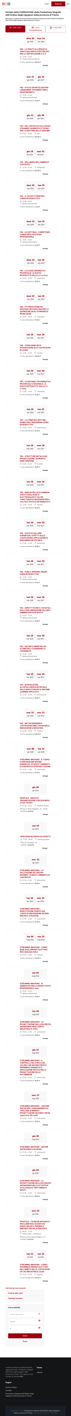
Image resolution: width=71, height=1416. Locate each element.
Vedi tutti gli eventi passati (15, 1288)
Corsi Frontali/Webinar (35, 29)
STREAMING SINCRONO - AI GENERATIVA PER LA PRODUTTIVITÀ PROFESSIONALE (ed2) (35, 985)
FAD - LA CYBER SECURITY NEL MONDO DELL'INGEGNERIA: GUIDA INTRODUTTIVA (34, 422)
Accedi (47, 4)
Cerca (25, 1336)
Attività (39, 1372)
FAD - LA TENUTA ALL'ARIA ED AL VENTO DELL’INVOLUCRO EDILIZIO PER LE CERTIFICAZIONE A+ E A (34, 51)
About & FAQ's (11, 1387)
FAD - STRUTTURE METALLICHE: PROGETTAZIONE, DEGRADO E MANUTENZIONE (34, 458)
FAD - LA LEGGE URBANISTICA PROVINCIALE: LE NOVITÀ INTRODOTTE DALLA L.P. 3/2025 (33, 273)
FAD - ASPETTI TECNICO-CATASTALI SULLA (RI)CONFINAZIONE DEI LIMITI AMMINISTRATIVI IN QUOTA (35, 610)
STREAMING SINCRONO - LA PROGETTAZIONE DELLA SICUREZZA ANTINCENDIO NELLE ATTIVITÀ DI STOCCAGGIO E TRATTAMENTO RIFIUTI (35, 1185)
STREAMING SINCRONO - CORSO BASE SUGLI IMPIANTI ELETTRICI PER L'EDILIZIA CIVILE (33, 949)
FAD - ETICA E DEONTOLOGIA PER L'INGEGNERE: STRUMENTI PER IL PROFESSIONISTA (34, 89)
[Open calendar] (39, 1321)
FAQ (21, 1376)
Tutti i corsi (15, 28)
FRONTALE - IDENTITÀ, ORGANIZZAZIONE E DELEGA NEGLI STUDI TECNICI (35, 800)
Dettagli (45, 65)
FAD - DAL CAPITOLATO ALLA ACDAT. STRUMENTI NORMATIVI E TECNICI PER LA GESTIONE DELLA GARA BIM (35, 128)
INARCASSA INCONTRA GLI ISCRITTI (35, 836)
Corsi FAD (56, 28)
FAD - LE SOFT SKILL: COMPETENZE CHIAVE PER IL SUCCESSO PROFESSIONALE (35, 234)
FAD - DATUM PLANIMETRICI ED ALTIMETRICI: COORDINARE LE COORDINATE (33, 648)
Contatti (8, 1390)
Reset (25, 1341)
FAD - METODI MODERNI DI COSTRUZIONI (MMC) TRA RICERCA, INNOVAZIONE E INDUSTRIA (35, 725)
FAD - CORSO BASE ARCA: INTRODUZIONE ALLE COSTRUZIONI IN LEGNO (35, 347)
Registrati (58, 4)
